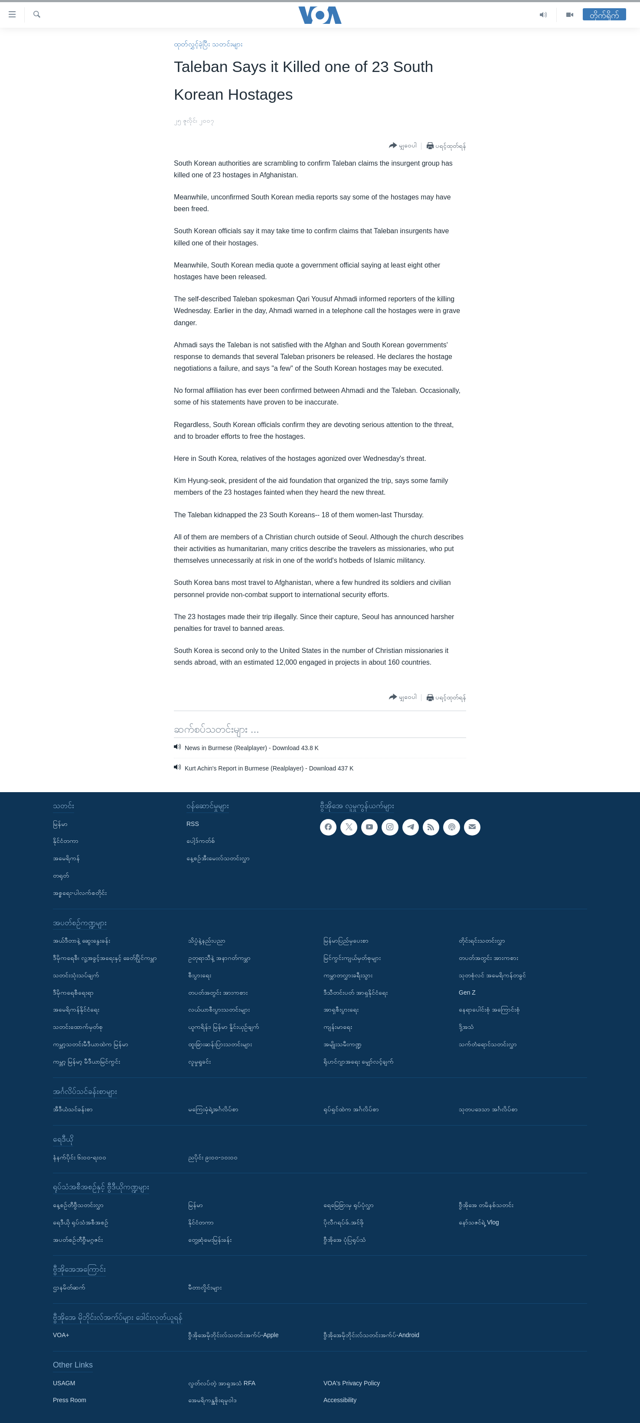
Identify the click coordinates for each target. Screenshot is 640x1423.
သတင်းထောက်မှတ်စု (78, 1026)
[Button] (403, 146)
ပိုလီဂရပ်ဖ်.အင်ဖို (343, 1222)
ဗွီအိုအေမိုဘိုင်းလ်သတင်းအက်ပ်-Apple (233, 1335)
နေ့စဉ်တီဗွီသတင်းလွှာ (78, 1204)
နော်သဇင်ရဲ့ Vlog (479, 1222)
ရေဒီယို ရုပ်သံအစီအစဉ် (80, 1222)
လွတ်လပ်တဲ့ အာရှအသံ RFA (221, 1383)
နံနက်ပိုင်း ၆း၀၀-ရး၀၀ (79, 1156)
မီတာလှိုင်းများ (205, 1287)
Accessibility (339, 1400)
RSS (192, 823)
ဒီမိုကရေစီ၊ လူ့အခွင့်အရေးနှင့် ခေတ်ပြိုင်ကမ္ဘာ (105, 957)
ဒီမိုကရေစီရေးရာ (73, 992)
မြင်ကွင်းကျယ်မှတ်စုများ (352, 957)
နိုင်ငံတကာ (65, 840)
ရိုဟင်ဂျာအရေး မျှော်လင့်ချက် (358, 1061)
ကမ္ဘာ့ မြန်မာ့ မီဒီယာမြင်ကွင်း (86, 1061)
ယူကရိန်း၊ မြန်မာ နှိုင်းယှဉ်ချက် (223, 1026)
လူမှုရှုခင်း (199, 1061)
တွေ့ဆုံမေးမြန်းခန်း (210, 1239)
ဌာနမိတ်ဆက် (69, 1287)
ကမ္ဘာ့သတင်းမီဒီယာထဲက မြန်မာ (90, 1044)
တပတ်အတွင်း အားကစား (218, 992)
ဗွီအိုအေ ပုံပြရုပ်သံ (344, 1239)
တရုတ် (61, 875)
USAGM (64, 1383)
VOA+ (61, 1335)
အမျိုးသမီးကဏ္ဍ (342, 1044)
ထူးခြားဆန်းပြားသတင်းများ (220, 1044)
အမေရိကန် (66, 858)
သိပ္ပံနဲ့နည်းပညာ (206, 940)
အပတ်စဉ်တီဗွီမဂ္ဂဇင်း (78, 1239)
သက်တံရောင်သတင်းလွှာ (488, 1044)
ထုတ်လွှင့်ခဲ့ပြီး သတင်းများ (208, 44)
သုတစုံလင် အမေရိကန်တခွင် (492, 975)
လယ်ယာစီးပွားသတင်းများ (219, 1009)
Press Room (69, 1400)
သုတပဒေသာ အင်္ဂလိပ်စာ (488, 1109)
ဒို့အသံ (466, 1026)
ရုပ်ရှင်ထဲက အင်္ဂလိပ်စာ (351, 1109)
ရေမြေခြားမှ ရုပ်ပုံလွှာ (348, 1204)
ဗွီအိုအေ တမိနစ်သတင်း (486, 1204)
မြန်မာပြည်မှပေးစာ (346, 940)
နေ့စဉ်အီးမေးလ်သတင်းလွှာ (218, 858)
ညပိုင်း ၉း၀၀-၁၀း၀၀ (213, 1156)
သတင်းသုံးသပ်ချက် (76, 975)
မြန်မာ (60, 823)
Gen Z (467, 992)
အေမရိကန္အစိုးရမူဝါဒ (212, 1400)
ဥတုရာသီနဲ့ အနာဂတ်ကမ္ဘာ (219, 957)
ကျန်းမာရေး (337, 1026)
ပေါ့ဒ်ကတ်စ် (200, 840)
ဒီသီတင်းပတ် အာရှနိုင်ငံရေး (355, 992)
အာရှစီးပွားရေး (341, 1009)
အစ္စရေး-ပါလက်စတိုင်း (80, 892)
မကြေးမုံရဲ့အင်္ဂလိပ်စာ (213, 1109)
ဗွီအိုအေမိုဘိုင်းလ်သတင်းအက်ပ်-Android (371, 1335)
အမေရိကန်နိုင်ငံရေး (76, 1009)
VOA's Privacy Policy (351, 1383)
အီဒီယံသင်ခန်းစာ (73, 1109)
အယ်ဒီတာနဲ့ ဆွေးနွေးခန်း (81, 940)
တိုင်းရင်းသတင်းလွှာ (482, 940)
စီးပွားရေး (199, 975)
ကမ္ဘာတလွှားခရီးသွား (347, 975)
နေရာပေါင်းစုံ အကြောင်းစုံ (489, 1009)
